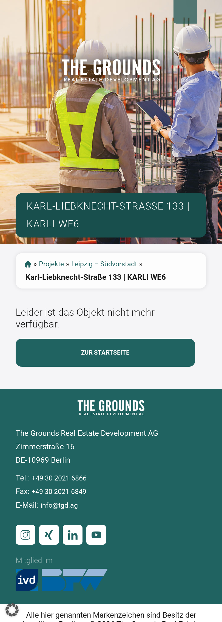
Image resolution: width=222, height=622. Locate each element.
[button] (12, 610)
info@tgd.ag (61, 520)
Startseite (28, 276)
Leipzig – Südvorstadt (113, 276)
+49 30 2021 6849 (63, 507)
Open (208, 13)
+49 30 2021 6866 (63, 493)
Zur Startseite (105, 367)
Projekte (54, 276)
